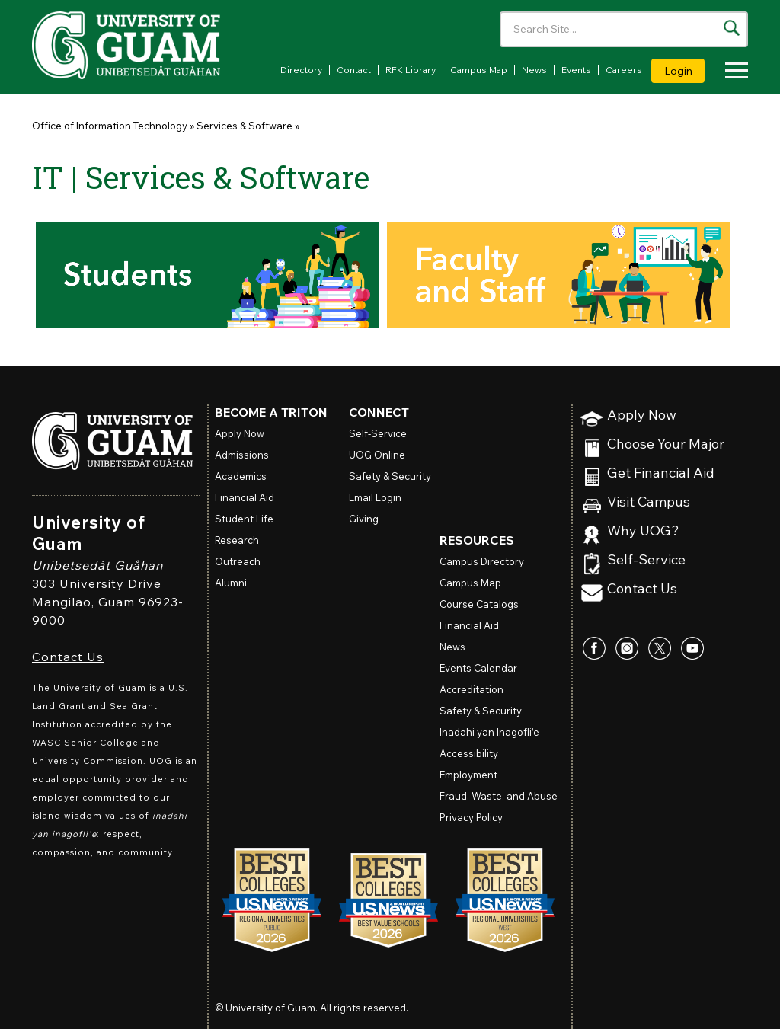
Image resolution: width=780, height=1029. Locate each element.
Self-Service (646, 560)
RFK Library (410, 69)
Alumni (231, 583)
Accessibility (469, 753)
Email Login (375, 497)
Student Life (244, 519)
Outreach (238, 561)
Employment (468, 775)
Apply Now (641, 415)
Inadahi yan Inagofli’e (489, 732)
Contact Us (68, 656)
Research (237, 540)
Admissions (242, 455)
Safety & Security (390, 476)
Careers (624, 69)
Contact (354, 69)
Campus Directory (482, 561)
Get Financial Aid (660, 473)
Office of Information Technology (109, 126)
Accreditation (471, 689)
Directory (301, 69)
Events (576, 69)
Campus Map (478, 69)
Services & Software (244, 126)
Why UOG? (643, 531)
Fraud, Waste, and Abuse (499, 796)
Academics (241, 476)
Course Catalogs (479, 604)
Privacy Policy (471, 817)
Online (377, 455)
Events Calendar (478, 668)
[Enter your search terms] (624, 29)
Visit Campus (648, 502)
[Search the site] (732, 28)
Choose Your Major (665, 444)
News (534, 69)
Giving (364, 519)
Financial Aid (244, 497)
